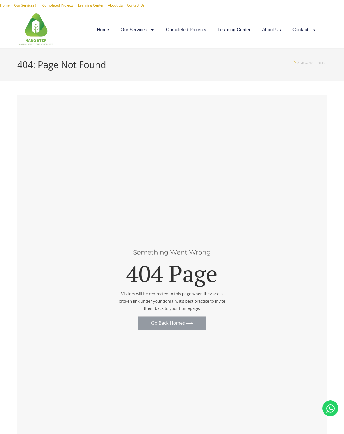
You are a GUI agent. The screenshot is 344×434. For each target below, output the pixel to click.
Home (5, 5)
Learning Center (91, 5)
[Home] (294, 62)
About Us (115, 5)
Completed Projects (57, 5)
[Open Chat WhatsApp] (330, 408)
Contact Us (136, 5)
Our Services (26, 5)
